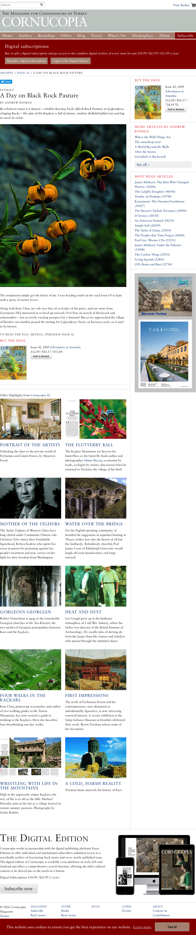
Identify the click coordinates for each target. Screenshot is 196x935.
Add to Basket (41, 356)
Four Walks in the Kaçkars (23, 697)
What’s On (117, 35)
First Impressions (87, 695)
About (164, 35)
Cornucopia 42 (40, 395)
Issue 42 (23, 72)
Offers (66, 35)
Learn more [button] (142, 927)
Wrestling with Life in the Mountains (29, 785)
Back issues (38, 915)
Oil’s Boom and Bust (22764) (153, 264)
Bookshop (46, 35)
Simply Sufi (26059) (148, 225)
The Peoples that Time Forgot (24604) (160, 235)
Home (7, 35)
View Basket (181, 5)
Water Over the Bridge (94, 523)
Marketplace (142, 35)
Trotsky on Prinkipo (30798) (153, 196)
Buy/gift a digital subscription (26, 60)
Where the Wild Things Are (153, 137)
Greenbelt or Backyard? (150, 156)
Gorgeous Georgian (25, 611)
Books (65, 910)
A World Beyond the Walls (152, 146)
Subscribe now (18, 888)
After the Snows (145, 151)
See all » (143, 164)
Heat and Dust (83, 611)
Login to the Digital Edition (71, 60)
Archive (25, 35)
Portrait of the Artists (30, 444)
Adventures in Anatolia (65, 347)
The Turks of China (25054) (153, 230)
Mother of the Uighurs (30, 523)
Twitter (5, 916)
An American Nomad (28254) (154, 220)
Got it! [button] (172, 927)
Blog (81, 35)
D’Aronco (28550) (147, 215)
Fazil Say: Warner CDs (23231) (155, 240)
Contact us (160, 910)
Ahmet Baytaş (93, 460)
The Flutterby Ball (89, 444)
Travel (96, 35)
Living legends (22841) (150, 259)
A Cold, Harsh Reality (93, 783)
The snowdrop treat (148, 142)
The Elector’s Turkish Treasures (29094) (161, 210)
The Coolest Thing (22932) (152, 254)
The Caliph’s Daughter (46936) (155, 191)
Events (126, 910)
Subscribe (185, 35)
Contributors (161, 915)
